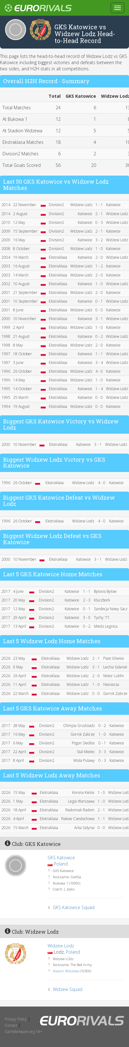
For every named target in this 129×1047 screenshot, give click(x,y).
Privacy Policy (16, 1019)
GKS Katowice (61, 858)
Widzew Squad (67, 989)
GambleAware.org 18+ (23, 1031)
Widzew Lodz (61, 946)
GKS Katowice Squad (73, 907)
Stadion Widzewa (66, 971)
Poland (61, 864)
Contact (11, 1025)
